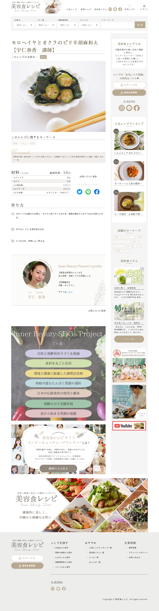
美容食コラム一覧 (96, 553)
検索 (140, 24)
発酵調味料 (63, 20)
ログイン (144, 7)
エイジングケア (121, 242)
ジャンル (84, 20)
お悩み (17, 20)
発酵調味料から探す (63, 562)
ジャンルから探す (62, 567)
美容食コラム (100, 9)
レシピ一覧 (94, 557)
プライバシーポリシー (138, 553)
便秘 (16, 143)
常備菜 (118, 251)
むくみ (128, 251)
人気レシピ (71, 9)
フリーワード (108, 20)
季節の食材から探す (63, 553)
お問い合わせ (134, 557)
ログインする (128, 85)
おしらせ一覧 (95, 562)
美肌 (33, 143)
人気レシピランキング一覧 (100, 548)
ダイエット (128, 237)
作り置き (131, 246)
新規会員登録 (128, 92)
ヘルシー (118, 246)
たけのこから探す (62, 557)
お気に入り (129, 7)
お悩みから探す (62, 548)
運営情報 (132, 548)
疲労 (135, 242)
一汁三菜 (40, 20)
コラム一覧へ (132, 339)
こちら (69, 292)
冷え (24, 143)
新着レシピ (86, 9)
